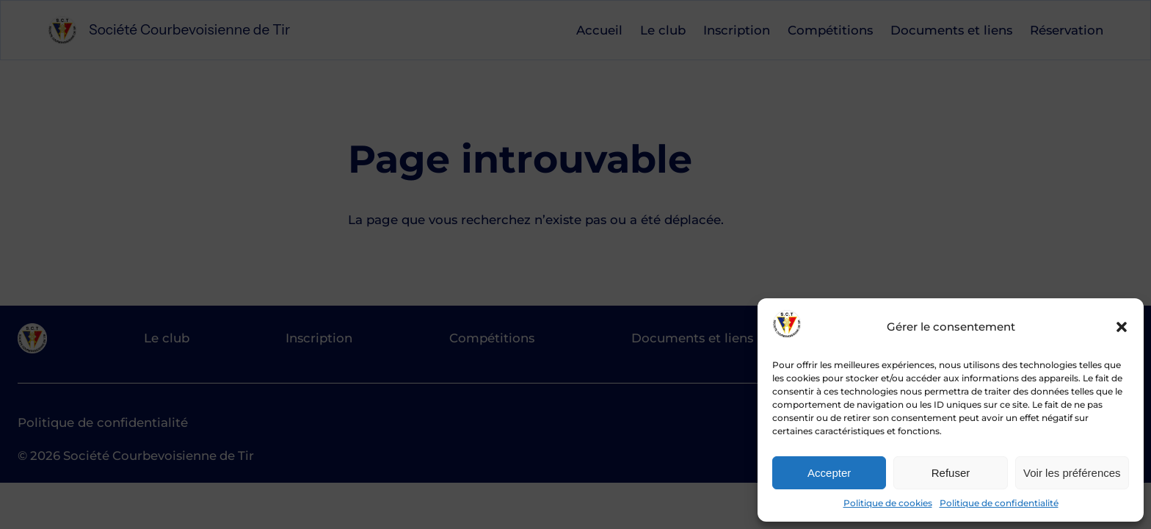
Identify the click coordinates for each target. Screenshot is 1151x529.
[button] (1121, 327)
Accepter (829, 473)
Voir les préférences (1072, 473)
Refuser (951, 473)
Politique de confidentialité (999, 502)
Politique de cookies (887, 502)
